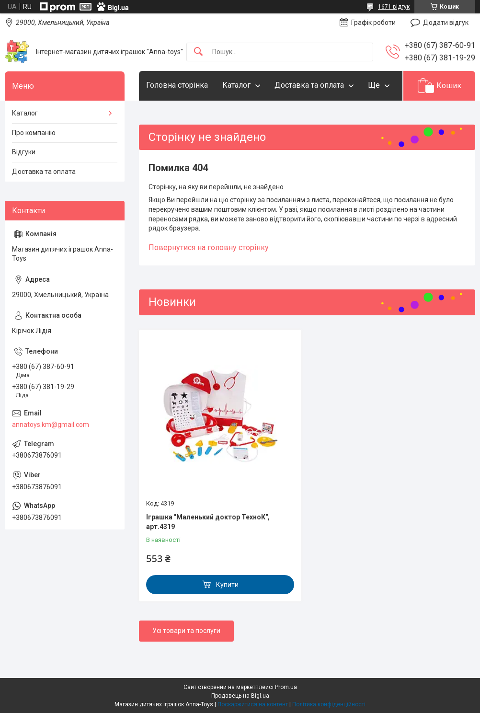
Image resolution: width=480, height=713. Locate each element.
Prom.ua (286, 687)
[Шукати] (198, 52)
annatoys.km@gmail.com (50, 424)
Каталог (236, 85)
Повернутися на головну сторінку (209, 247)
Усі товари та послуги (186, 630)
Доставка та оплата (309, 85)
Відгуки (23, 152)
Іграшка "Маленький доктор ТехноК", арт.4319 (208, 521)
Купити (227, 584)
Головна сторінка (177, 85)
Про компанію (34, 133)
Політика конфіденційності (329, 704)
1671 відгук (394, 6)
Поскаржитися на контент (252, 704)
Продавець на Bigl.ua (240, 695)
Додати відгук (446, 22)
